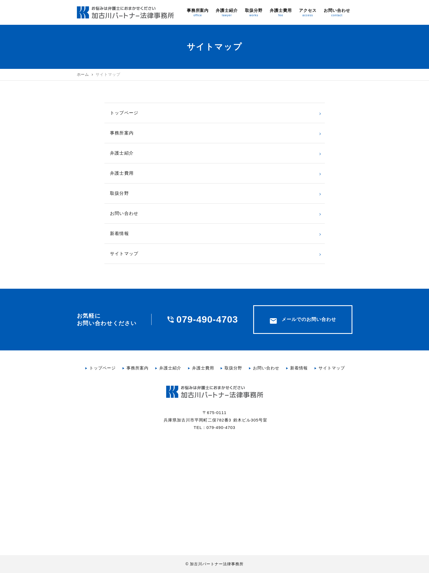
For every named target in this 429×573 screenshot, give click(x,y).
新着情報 (119, 233)
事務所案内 (122, 133)
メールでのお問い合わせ (302, 321)
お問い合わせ (124, 213)
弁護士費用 (122, 173)
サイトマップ (124, 253)
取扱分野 (119, 193)
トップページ (124, 112)
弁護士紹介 (122, 153)
